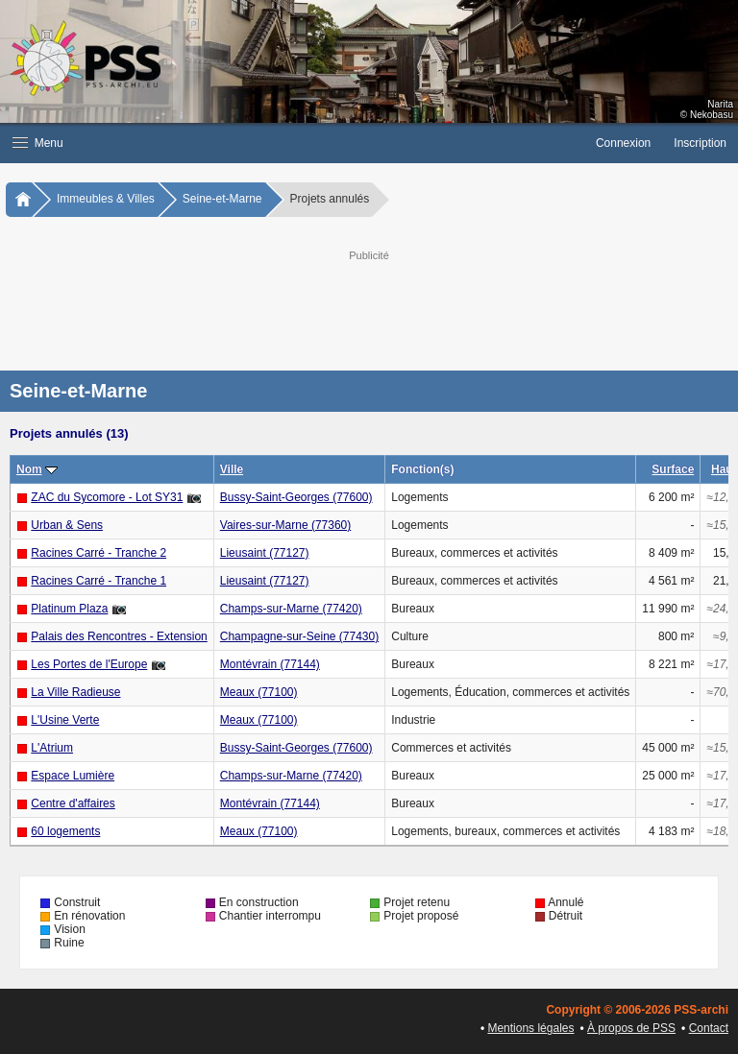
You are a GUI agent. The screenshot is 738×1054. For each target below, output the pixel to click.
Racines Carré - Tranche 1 (98, 580)
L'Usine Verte (65, 720)
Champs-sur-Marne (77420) (291, 608)
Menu (37, 143)
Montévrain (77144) (270, 664)
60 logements (65, 831)
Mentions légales (530, 1028)
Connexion (623, 143)
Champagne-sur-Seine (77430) (299, 636)
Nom (29, 469)
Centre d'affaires (72, 803)
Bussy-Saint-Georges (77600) (296, 497)
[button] (292, 143)
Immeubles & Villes (106, 198)
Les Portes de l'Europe (89, 664)
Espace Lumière (72, 775)
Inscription (700, 143)
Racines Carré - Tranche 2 (98, 553)
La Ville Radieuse (75, 692)
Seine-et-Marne (222, 198)
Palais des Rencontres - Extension (119, 636)
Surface (673, 469)
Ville (231, 469)
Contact (708, 1028)
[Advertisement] (388, 308)
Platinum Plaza (69, 608)
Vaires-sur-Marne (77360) (286, 525)
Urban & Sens (67, 525)
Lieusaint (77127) (264, 553)
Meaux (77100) (259, 692)
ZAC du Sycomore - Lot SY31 (107, 497)
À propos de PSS (631, 1028)
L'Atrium (52, 748)
